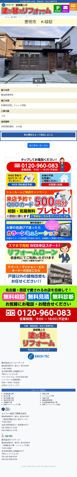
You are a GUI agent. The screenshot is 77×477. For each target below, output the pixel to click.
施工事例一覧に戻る (38, 145)
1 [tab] (37, 85)
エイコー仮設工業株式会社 (14, 413)
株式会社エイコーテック (13, 362)
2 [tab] (40, 85)
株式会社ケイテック (11, 439)
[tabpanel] (38, 55)
